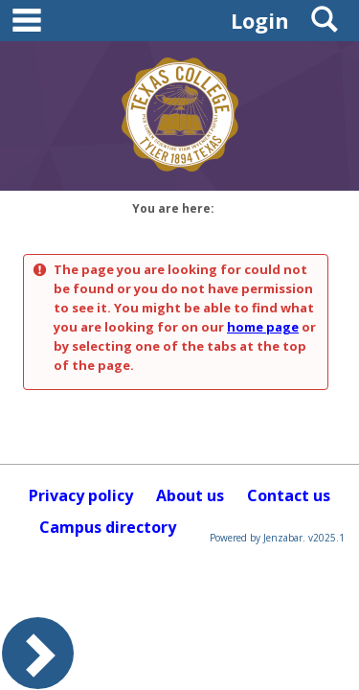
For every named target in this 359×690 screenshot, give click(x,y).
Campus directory (107, 527)
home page (263, 326)
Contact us (288, 495)
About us (190, 495)
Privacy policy (81, 495)
